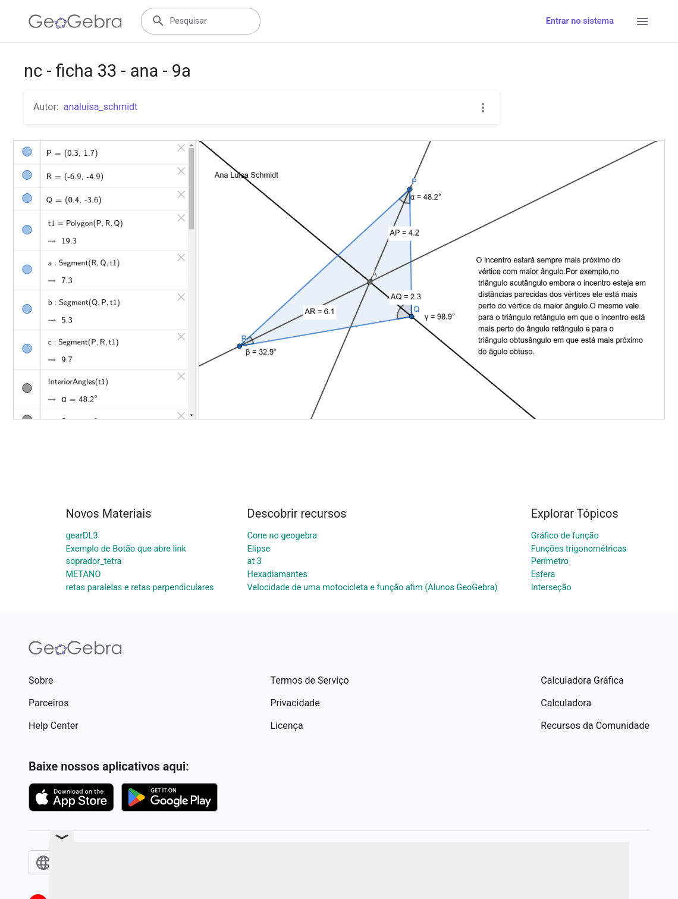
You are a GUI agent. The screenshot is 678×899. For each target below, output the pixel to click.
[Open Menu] (642, 21)
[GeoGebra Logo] (75, 21)
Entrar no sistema (580, 21)
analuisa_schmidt (101, 106)
